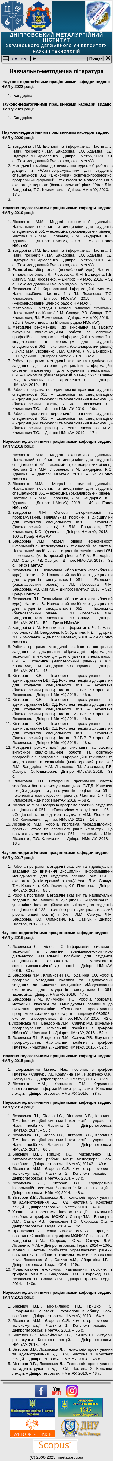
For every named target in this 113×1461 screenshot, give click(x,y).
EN (24, 59)
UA (15, 59)
